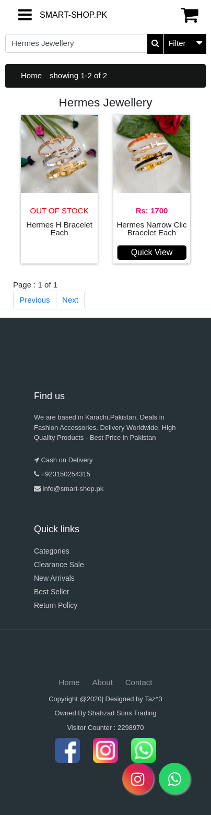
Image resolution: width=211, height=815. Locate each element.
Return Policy (55, 605)
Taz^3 (153, 699)
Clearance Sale (59, 564)
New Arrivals (54, 578)
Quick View (152, 252)
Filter (176, 43)
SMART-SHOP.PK (48, 14)
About (102, 682)
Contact (139, 682)
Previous (34, 299)
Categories (51, 551)
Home (31, 75)
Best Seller (51, 592)
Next (70, 299)
